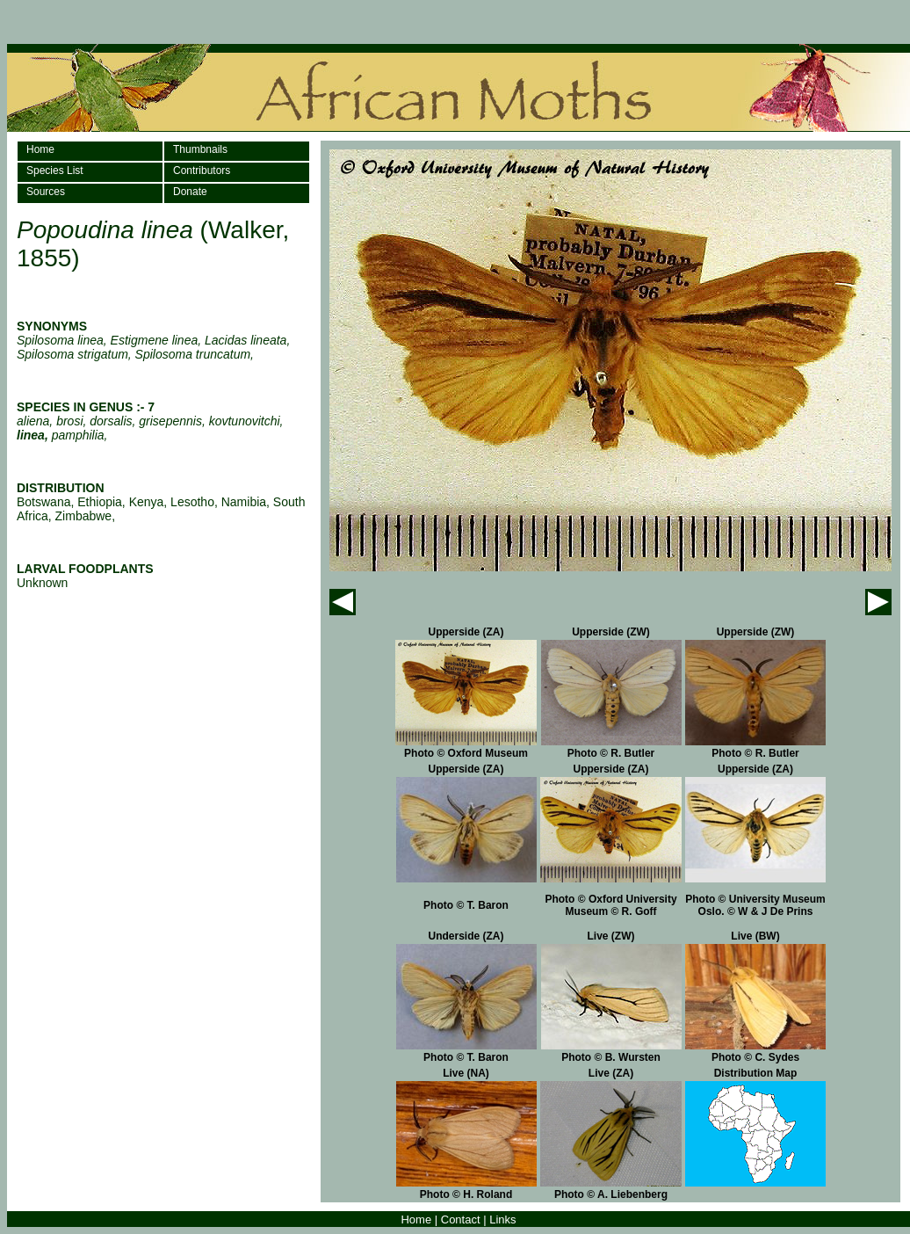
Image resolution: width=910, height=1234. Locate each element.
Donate (190, 191)
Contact (460, 1219)
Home (40, 149)
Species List (54, 170)
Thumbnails (200, 149)
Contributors (201, 170)
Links (502, 1219)
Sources (45, 191)
